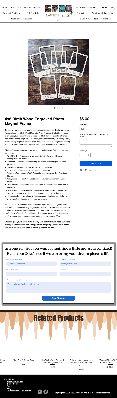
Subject (67, 270)
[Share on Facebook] (81, 169)
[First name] (31, 264)
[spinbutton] (85, 155)
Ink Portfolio (12, 384)
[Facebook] (45, 392)
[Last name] (84, 264)
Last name (68, 260)
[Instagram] (40, 392)
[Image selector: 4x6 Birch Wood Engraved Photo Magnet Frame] (55, 108)
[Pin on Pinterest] (85, 169)
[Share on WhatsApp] (90, 169)
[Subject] (84, 274)
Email (12, 270)
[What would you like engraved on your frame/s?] (96, 141)
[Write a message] (58, 287)
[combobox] (96, 129)
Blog (9, 388)
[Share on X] (94, 169)
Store (9, 386)
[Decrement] (81, 155)
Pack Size (84, 124)
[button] (58, 19)
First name (14, 260)
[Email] (31, 274)
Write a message (16, 280)
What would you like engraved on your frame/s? (94, 135)
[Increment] (88, 155)
